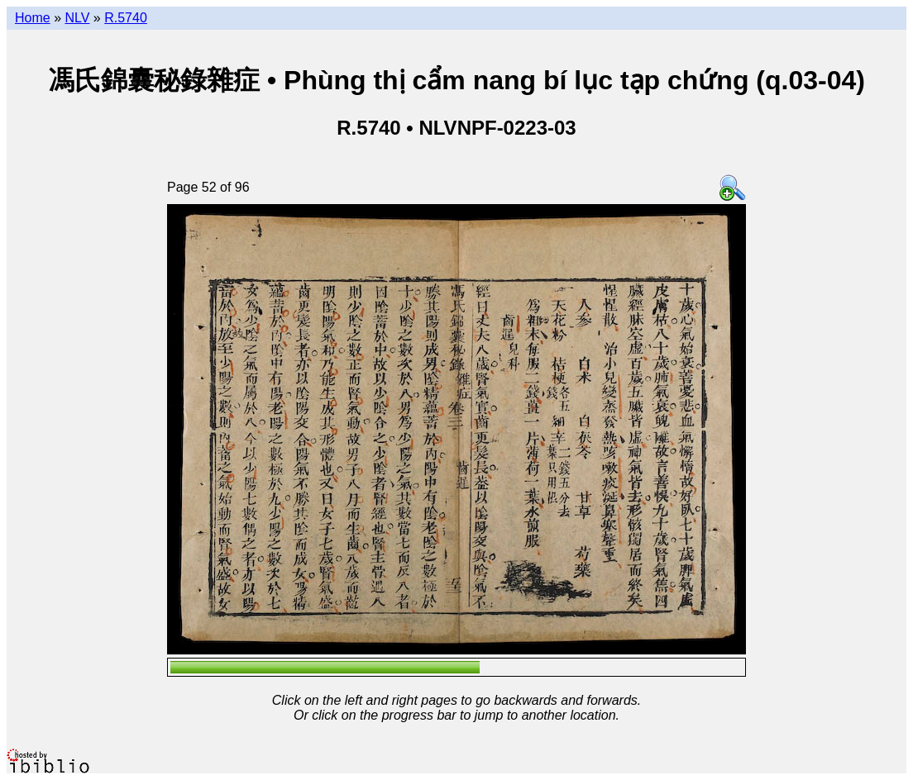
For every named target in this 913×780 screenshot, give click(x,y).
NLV (77, 18)
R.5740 (125, 18)
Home (32, 18)
